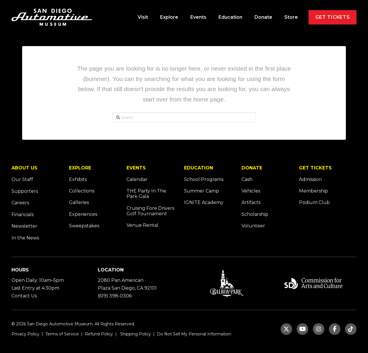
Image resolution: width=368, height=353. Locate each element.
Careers (20, 202)
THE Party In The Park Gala (146, 193)
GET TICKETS (315, 168)
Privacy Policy (25, 334)
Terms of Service (61, 334)
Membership (313, 191)
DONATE (251, 168)
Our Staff (22, 179)
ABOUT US (24, 168)
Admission (310, 179)
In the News (25, 238)
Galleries (79, 202)
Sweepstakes (84, 226)
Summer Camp (201, 191)
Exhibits (78, 179)
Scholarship (254, 214)
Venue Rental (142, 225)
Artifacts (250, 202)
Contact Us (24, 296)
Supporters (25, 191)
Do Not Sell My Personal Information (194, 334)
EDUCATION (198, 168)
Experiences (83, 214)
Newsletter (24, 226)
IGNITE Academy (203, 202)
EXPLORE (80, 168)
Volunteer (253, 226)
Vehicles (250, 191)
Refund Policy (98, 334)
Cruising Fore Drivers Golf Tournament (150, 210)
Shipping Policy (135, 334)
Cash (246, 179)
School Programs (203, 179)
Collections (81, 191)
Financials (23, 214)
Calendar (136, 179)
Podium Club (314, 202)
